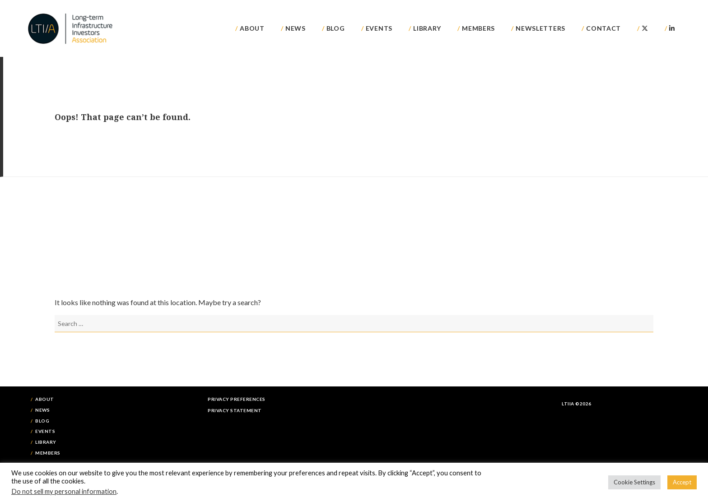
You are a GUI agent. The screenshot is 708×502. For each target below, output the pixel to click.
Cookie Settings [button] (634, 482)
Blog (335, 28)
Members (478, 28)
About (252, 28)
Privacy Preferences (237, 399)
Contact (603, 28)
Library (427, 28)
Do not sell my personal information (63, 491)
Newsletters (540, 28)
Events (379, 28)
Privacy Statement (235, 410)
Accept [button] (682, 482)
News (295, 28)
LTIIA (71, 28)
